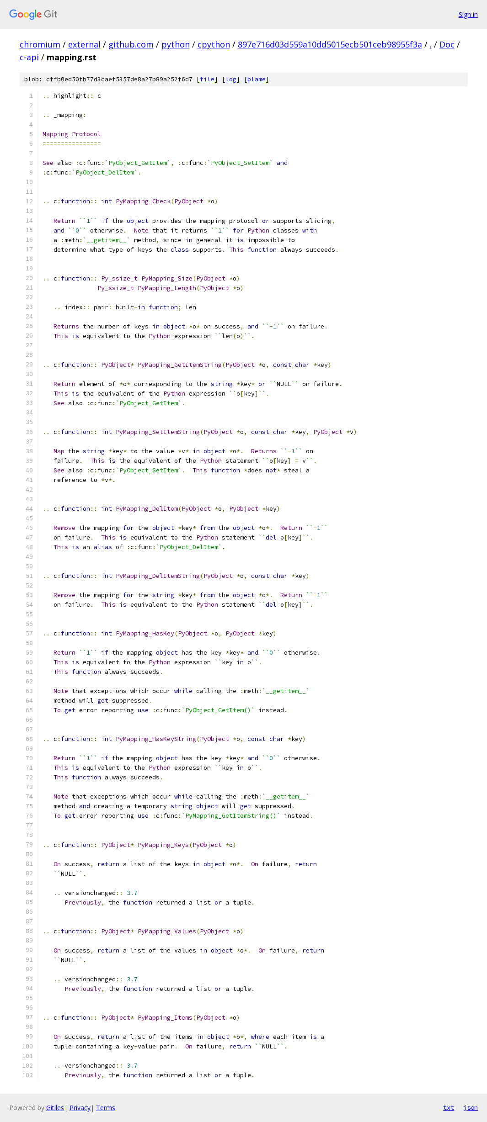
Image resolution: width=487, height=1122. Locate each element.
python (175, 44)
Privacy (80, 1107)
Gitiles (55, 1107)
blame (256, 79)
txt (448, 1107)
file (207, 79)
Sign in (468, 14)
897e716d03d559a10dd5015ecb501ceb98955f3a (330, 44)
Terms (105, 1107)
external (84, 44)
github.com (131, 44)
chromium (40, 44)
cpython (214, 44)
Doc (447, 44)
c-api (29, 57)
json (470, 1107)
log (230, 79)
